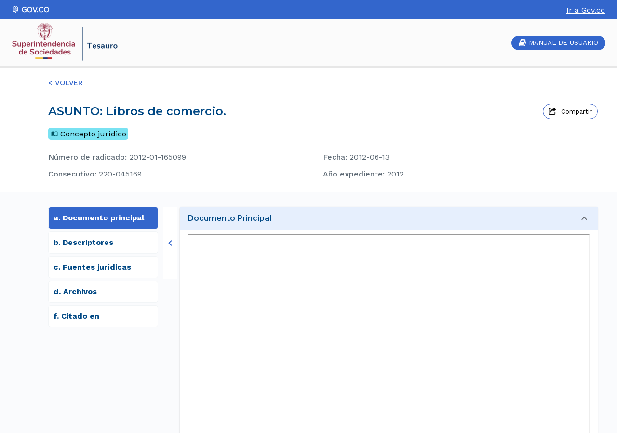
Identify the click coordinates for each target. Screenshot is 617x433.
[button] (389, 218)
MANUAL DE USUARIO (558, 42)
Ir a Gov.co (585, 9)
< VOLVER (65, 83)
